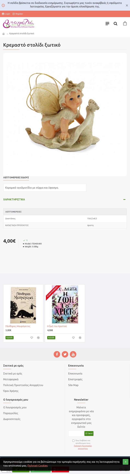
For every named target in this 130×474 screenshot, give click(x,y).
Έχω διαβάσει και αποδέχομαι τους (82, 444)
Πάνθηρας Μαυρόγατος (17, 326)
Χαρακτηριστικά (14, 199)
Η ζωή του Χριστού (57, 326)
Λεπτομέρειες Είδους (16, 177)
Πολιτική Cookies (37, 465)
